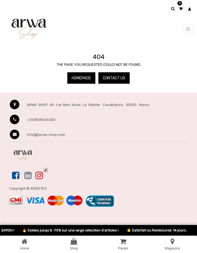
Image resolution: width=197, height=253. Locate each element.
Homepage (81, 78)
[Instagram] (39, 176)
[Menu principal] (188, 29)
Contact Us (114, 78)
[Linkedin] (28, 176)
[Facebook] (16, 176)
